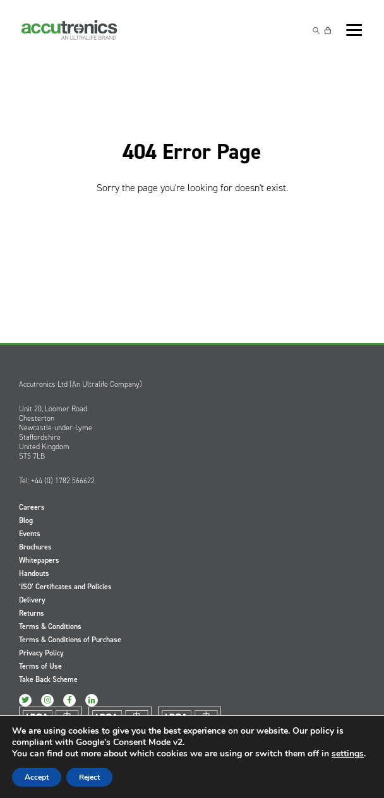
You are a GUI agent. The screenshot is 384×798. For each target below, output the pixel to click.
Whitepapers (39, 560)
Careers (32, 507)
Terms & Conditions (50, 626)
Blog (26, 520)
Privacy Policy (41, 653)
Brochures (35, 547)
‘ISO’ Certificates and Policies (65, 587)
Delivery (32, 600)
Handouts (34, 573)
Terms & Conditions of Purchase (70, 640)
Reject (89, 777)
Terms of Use (40, 666)
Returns (31, 613)
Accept (37, 777)
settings (348, 754)
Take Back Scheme (48, 679)
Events (29, 534)
